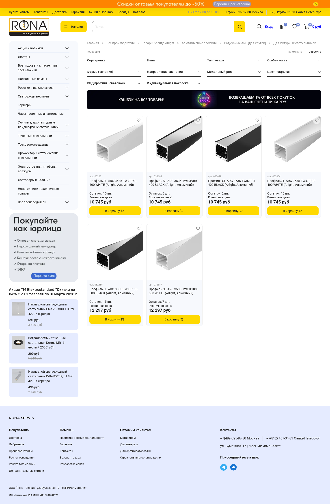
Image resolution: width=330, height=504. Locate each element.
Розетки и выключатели (36, 87)
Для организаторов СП (135, 451)
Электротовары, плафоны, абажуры (37, 169)
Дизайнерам (129, 444)
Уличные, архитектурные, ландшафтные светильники (38, 125)
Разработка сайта (72, 464)
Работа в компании (22, 464)
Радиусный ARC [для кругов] (245, 43)
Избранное (16, 444)
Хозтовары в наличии (34, 180)
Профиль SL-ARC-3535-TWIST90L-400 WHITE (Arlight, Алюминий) (113, 183)
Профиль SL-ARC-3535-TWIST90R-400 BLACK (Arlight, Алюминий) (173, 183)
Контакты (40, 12)
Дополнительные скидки (26, 470)
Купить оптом (19, 12)
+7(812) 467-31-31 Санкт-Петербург (293, 438)
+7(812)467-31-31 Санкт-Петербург (295, 12)
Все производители (120, 43)
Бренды (123, 12)
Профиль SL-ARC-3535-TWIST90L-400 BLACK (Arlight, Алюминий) (232, 183)
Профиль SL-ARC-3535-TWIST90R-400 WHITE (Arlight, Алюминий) (291, 183)
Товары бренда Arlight (158, 43)
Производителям (21, 451)
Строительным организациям (140, 457)
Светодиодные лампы (34, 96)
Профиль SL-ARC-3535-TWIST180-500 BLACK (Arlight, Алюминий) (113, 291)
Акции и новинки (30, 48)
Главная (93, 43)
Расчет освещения (22, 457)
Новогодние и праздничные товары (38, 191)
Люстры (24, 57)
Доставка (59, 12)
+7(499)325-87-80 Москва (244, 12)
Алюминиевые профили (199, 43)
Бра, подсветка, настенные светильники (37, 68)
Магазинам (128, 437)
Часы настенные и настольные (40, 113)
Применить (295, 51)
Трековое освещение (33, 144)
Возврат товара (70, 457)
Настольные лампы (32, 79)
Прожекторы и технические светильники (38, 155)
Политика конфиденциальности (82, 437)
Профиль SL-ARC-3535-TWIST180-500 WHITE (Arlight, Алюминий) (173, 291)
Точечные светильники (35, 136)
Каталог (139, 12)
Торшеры (24, 105)
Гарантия (78, 12)
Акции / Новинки (101, 12)
